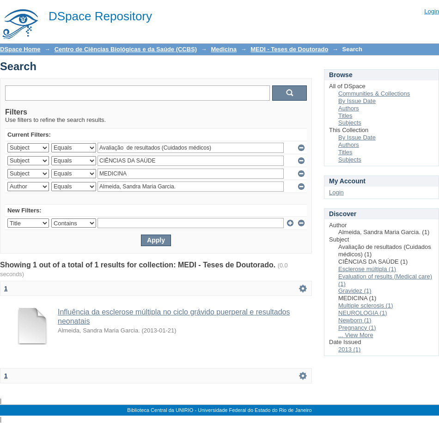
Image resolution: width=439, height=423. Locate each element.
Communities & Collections (374, 93)
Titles (345, 115)
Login (431, 11)
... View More (355, 335)
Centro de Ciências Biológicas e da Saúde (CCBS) (126, 49)
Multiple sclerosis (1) (365, 305)
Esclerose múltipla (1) (367, 269)
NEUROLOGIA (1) (362, 312)
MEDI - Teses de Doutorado (289, 49)
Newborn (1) (355, 320)
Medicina (224, 49)
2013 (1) (349, 349)
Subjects (349, 122)
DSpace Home (20, 49)
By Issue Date (357, 100)
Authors (348, 108)
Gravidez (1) (355, 290)
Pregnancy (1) (357, 327)
